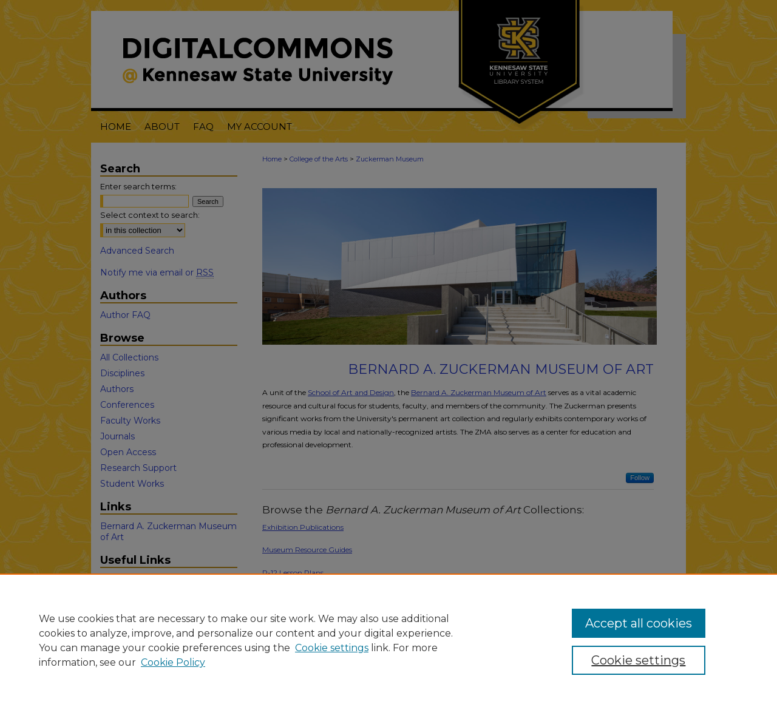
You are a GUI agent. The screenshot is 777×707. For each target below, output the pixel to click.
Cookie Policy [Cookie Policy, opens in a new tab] (173, 662)
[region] (388, 640)
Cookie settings (331, 648)
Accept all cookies (638, 623)
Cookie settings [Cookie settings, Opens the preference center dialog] (638, 660)
